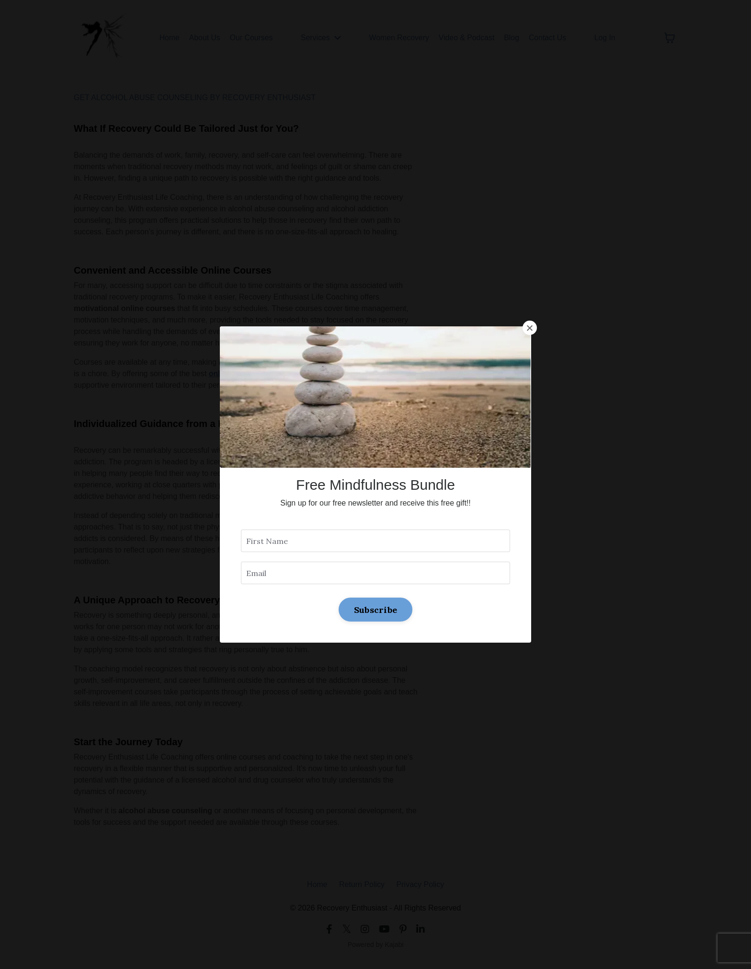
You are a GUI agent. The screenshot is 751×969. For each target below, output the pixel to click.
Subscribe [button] (375, 609)
